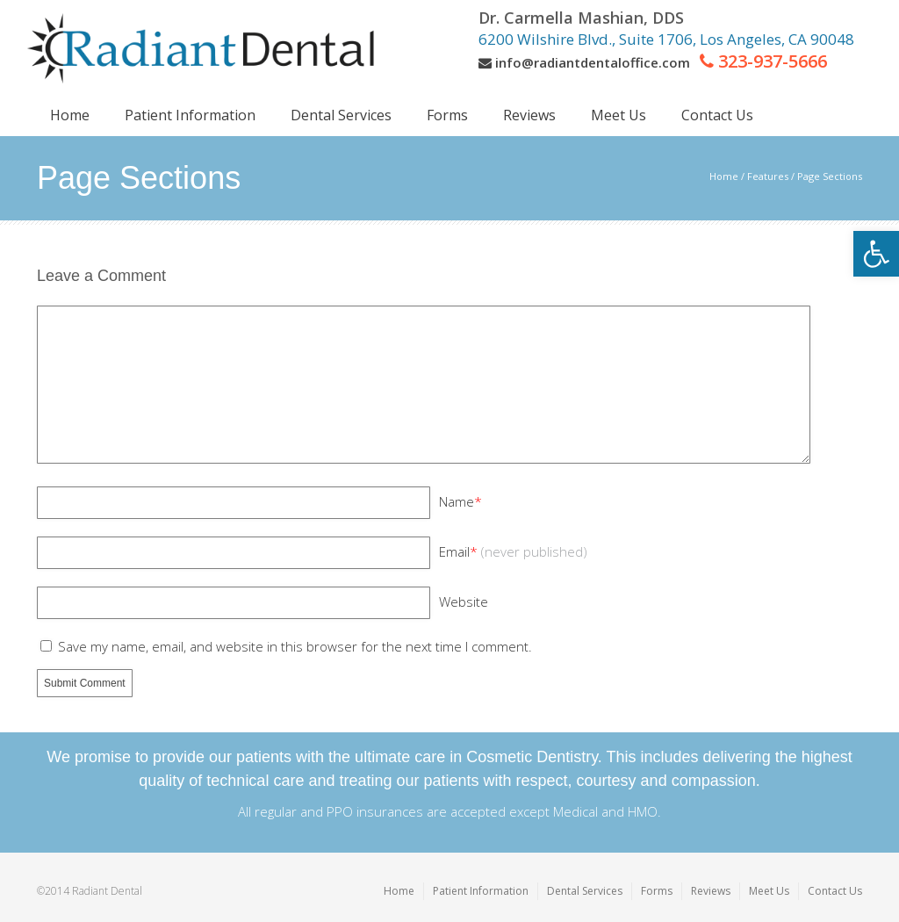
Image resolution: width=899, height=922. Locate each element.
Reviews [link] (710, 890)
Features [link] (767, 176)
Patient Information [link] (481, 890)
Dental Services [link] (584, 890)
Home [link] (723, 176)
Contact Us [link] (835, 890)
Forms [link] (656, 890)
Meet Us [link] (769, 890)
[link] (876, 254)
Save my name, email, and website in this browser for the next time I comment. (295, 646)
